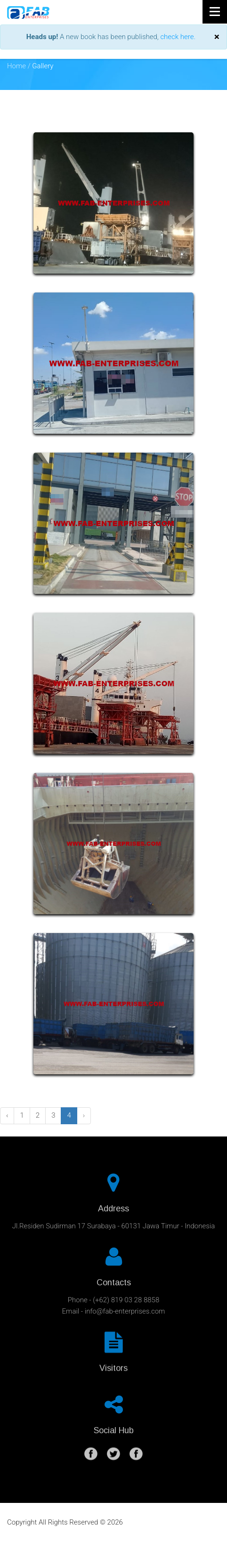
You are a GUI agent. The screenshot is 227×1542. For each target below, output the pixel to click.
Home (16, 66)
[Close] (216, 37)
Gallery (42, 66)
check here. (177, 36)
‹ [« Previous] (7, 1115)
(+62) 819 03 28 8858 (126, 1296)
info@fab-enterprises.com (125, 1308)
